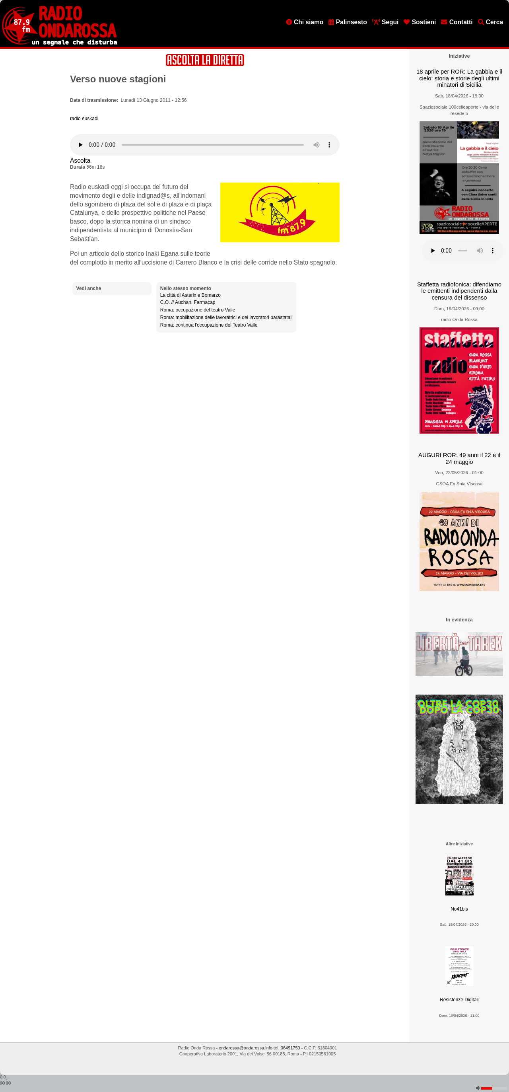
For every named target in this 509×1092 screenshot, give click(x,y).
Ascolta (80, 160)
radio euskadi (84, 118)
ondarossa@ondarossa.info (245, 1047)
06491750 (290, 1047)
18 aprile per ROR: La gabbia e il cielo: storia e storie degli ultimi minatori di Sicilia (459, 78)
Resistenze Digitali (459, 999)
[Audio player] (205, 145)
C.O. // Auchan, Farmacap (188, 302)
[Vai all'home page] (59, 44)
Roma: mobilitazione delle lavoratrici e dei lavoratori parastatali (226, 317)
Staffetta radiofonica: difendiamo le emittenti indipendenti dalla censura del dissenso (459, 291)
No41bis (459, 909)
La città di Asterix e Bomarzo (190, 295)
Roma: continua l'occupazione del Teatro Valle (209, 325)
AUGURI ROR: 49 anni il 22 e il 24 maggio (459, 458)
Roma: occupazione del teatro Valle (197, 310)
